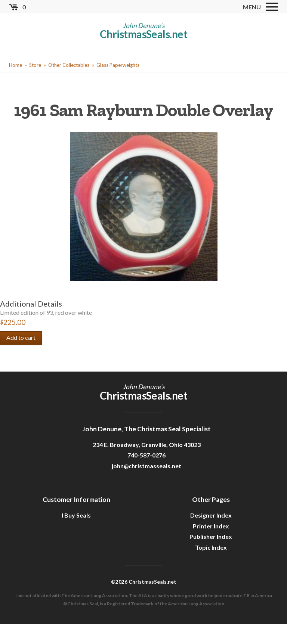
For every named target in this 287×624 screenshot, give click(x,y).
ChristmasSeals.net (143, 34)
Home (15, 65)
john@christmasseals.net (146, 465)
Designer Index (211, 515)
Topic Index (211, 547)
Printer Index (211, 526)
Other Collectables (68, 65)
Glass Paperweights (117, 65)
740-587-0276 (146, 455)
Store (35, 65)
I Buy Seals (76, 515)
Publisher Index (210, 536)
